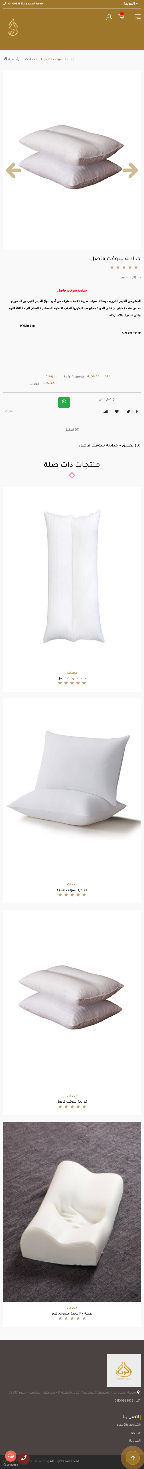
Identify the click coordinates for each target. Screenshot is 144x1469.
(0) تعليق (128, 278)
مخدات (31, 59)
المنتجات (50, 383)
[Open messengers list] (10, 1456)
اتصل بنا (135, 1441)
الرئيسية (12, 59)
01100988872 (124, 1401)
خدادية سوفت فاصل (57, 59)
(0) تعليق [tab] (72, 430)
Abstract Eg (39, 1462)
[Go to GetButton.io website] (11, 1464)
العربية (131, 4)
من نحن (135, 1433)
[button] (13, 170)
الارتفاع (51, 376)
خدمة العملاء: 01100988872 (23, 4)
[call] (23, 1459)
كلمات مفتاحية (98, 376)
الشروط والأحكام (129, 1425)
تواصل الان (107, 399)
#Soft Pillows (74, 377)
